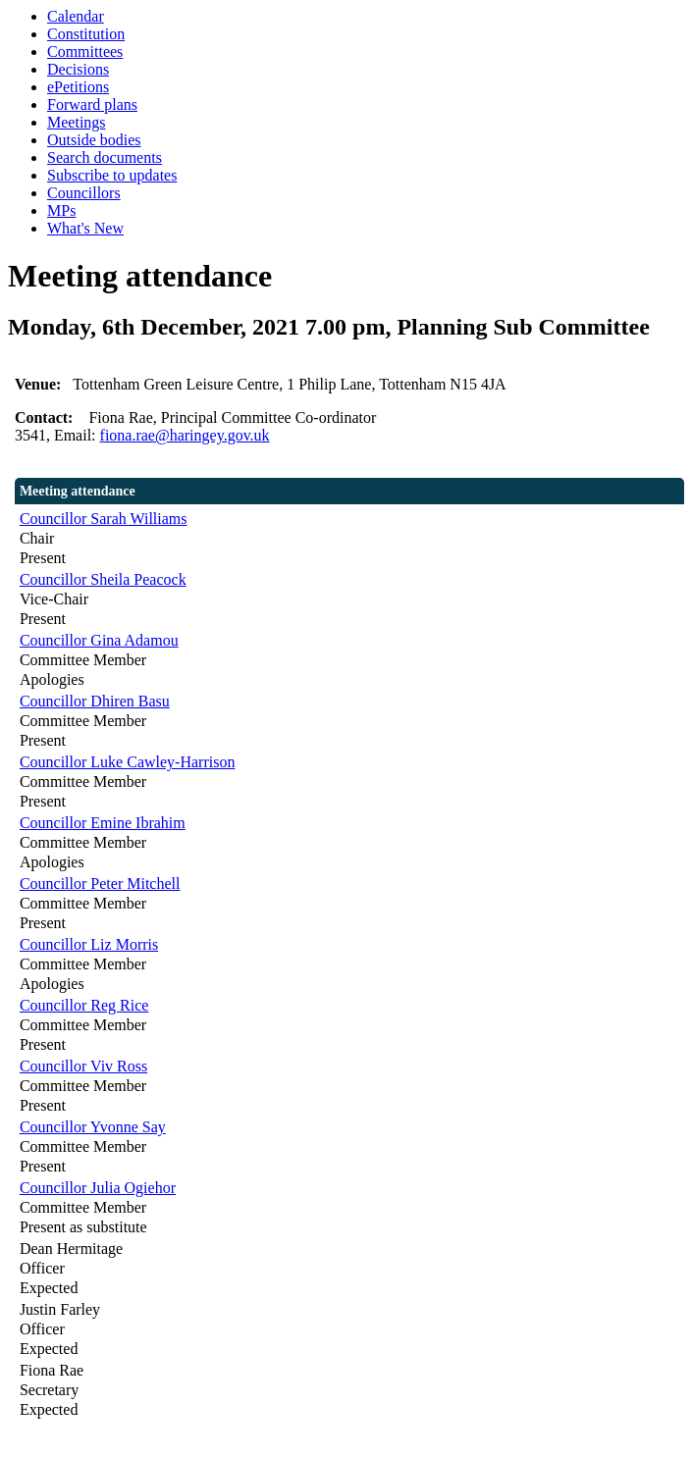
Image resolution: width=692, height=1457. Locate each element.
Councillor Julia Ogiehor (98, 1187)
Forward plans (92, 104)
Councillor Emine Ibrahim (103, 822)
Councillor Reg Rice (84, 1005)
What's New (85, 228)
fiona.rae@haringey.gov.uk (185, 435)
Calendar (75, 16)
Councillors (84, 192)
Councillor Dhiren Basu (95, 701)
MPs (61, 210)
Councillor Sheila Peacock (103, 579)
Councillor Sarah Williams (103, 518)
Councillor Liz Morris (89, 944)
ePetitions (78, 86)
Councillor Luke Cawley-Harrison (128, 762)
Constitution (86, 34)
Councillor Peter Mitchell (100, 883)
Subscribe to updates (112, 175)
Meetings (76, 122)
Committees (85, 51)
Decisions (78, 69)
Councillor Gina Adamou (99, 640)
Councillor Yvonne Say (93, 1127)
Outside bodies (94, 139)
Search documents (104, 157)
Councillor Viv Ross (83, 1066)
